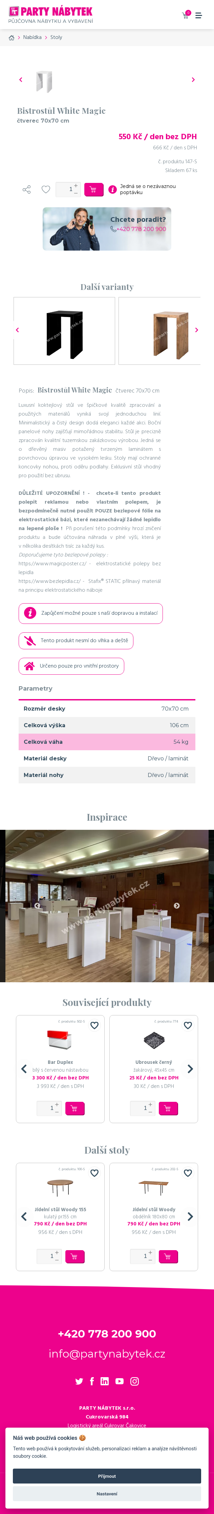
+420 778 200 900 (138, 229)
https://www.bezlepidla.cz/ (50, 581)
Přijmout (107, 1476)
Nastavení (107, 1493)
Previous (37, 906)
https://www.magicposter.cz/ (52, 564)
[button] (24, 1069)
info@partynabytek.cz (107, 1353)
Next (176, 906)
